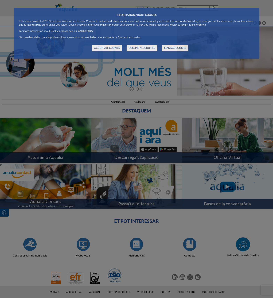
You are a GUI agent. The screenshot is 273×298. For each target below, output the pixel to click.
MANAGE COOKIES (175, 48)
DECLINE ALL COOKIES (142, 48)
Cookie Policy (85, 30)
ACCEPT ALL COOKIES (107, 48)
